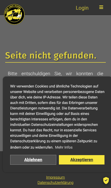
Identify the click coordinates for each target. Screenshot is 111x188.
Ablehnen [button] (33, 159)
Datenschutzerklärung (55, 182)
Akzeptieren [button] (81, 159)
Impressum (55, 177)
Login (82, 8)
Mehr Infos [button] (63, 147)
